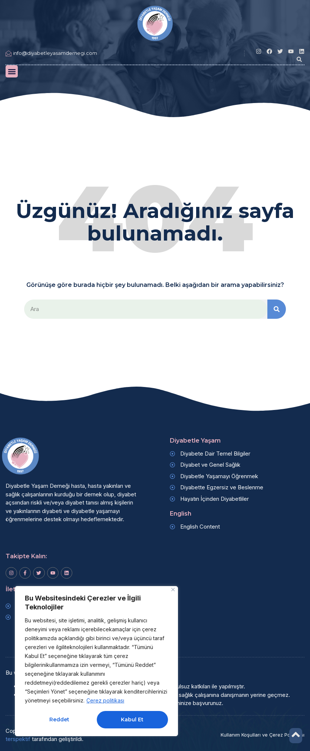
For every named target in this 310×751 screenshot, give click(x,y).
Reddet (59, 719)
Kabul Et (132, 719)
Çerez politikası (105, 700)
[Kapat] (173, 589)
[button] (299, 59)
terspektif (18, 738)
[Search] (276, 309)
